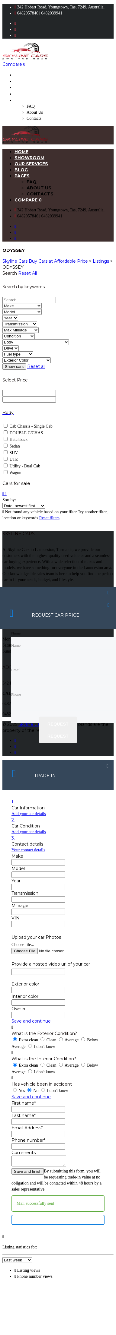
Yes (19, 1090)
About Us (35, 112)
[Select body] (35, 342)
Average (69, 1040)
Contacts (34, 118)
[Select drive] (10, 348)
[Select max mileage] (20, 330)
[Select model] (22, 312)
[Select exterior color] (26, 360)
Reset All (27, 273)
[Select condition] (18, 336)
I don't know (41, 1046)
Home (21, 75)
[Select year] (10, 318)
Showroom (29, 81)
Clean (48, 1040)
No (33, 1090)
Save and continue (31, 1021)
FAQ (31, 106)
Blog (21, 93)
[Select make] (22, 306)
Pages (22, 100)
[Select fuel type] (17, 354)
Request (58, 723)
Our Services (31, 87)
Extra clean (26, 1040)
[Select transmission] (19, 324)
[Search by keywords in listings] (29, 300)
